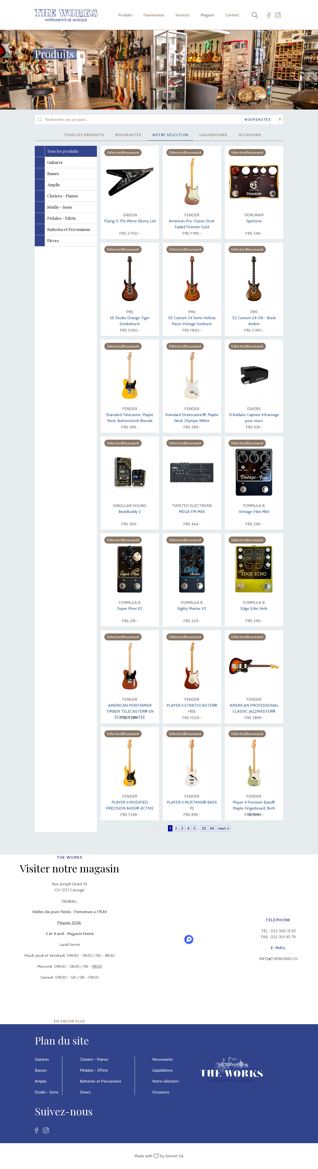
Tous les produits (84, 135)
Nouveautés (128, 135)
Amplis (40, 1081)
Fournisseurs (153, 15)
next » (223, 828)
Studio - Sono (46, 1092)
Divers (85, 1092)
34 (212, 828)
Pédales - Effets (94, 1070)
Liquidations (213, 135)
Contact (232, 15)
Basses (41, 1070)
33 (204, 828)
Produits (125, 15)
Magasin (207, 15)
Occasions (250, 135)
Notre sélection (171, 135)
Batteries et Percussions (100, 1081)
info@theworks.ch (278, 958)
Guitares (42, 1059)
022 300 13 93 (283, 931)
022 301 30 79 (283, 937)
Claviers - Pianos (94, 1059)
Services (182, 15)
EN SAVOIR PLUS (69, 1021)
